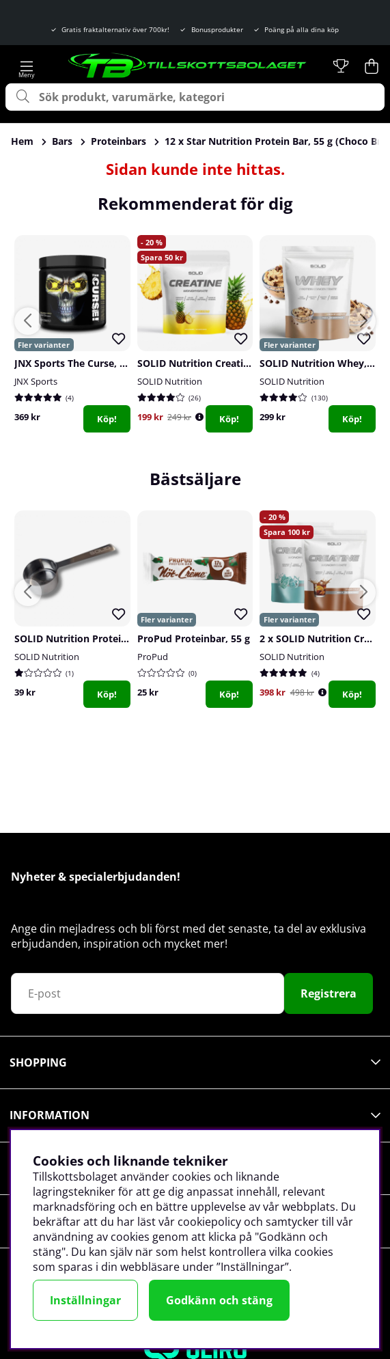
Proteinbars (118, 141)
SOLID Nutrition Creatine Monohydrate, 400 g (244, 363)
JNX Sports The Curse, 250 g (79, 363)
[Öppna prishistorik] (199, 417)
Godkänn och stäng (219, 1300)
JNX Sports (35, 381)
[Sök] (195, 97)
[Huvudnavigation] (26, 66)
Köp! (107, 419)
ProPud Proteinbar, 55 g (193, 638)
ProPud (152, 656)
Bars (62, 141)
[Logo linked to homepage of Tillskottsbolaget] (187, 66)
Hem (22, 141)
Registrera (329, 993)
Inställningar (85, 1300)
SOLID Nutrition (169, 381)
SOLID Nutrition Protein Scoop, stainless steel (122, 638)
